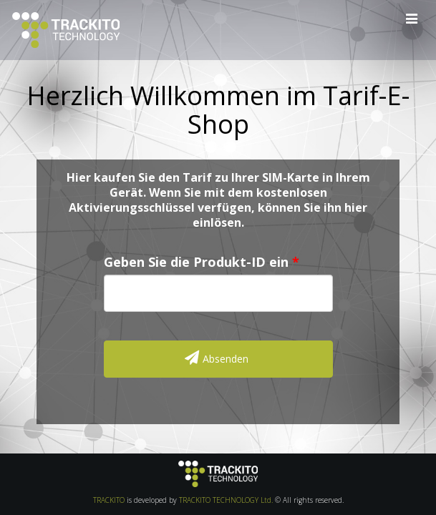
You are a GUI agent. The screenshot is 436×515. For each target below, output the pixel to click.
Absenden (216, 358)
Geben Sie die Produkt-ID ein (196, 262)
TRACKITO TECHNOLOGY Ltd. (226, 500)
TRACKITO (109, 500)
